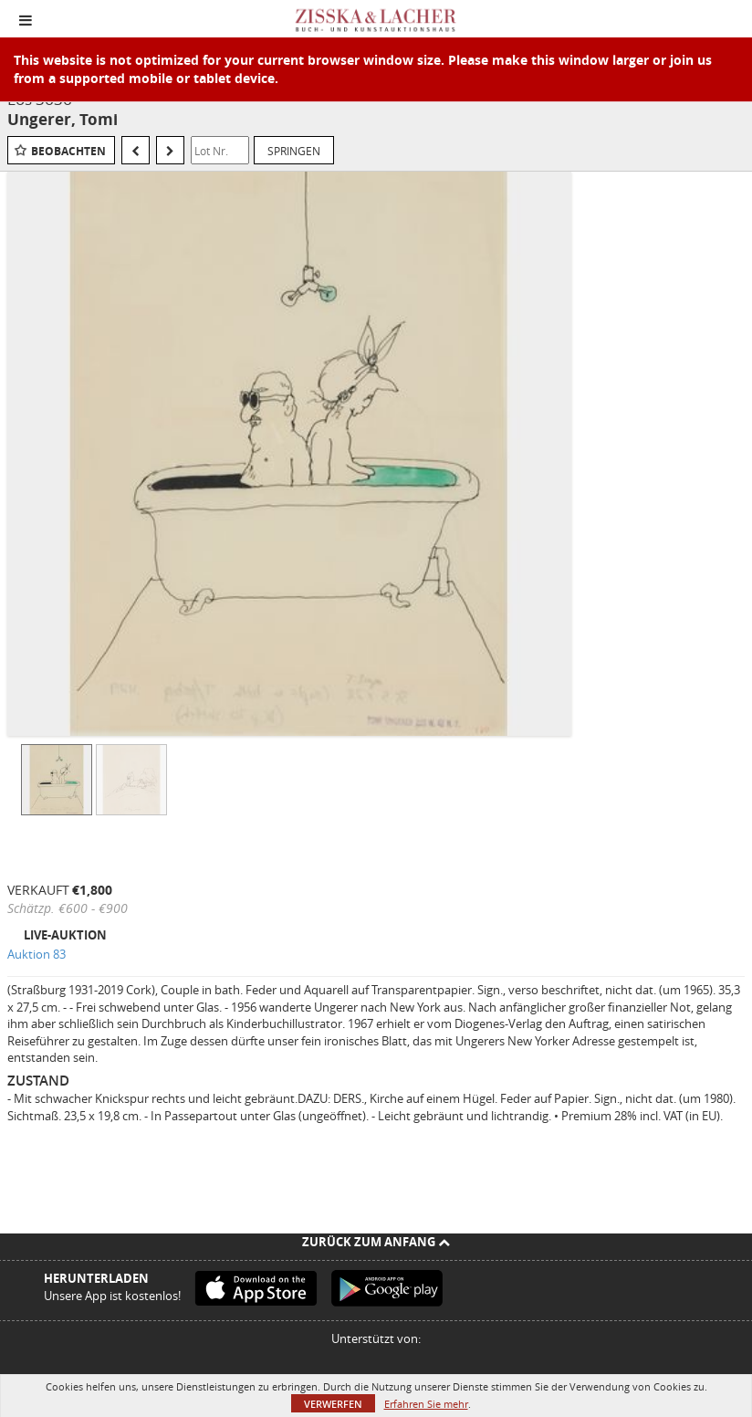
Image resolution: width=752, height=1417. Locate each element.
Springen (293, 150)
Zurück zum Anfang (376, 1241)
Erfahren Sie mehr (426, 1404)
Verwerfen (333, 1404)
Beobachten (68, 151)
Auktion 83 (36, 954)
